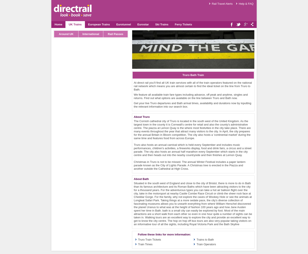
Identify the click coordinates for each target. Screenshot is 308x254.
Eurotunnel (123, 24)
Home (58, 24)
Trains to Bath (205, 239)
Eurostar (143, 24)
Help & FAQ (246, 3)
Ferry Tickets (183, 24)
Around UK (66, 34)
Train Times (145, 244)
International (90, 34)
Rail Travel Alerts (222, 3)
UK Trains (75, 24)
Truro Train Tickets (149, 239)
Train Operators (206, 244)
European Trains (99, 24)
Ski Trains (161, 24)
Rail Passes (115, 34)
